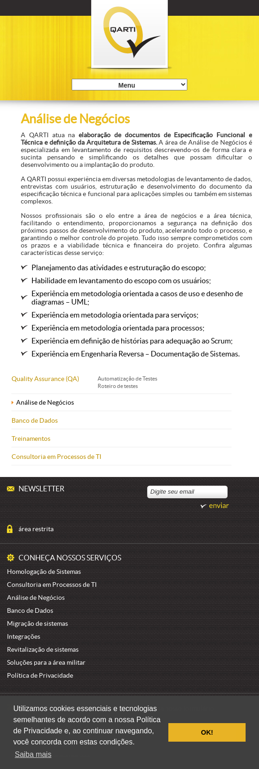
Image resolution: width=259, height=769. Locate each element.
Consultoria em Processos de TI (56, 456)
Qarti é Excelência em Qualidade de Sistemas (129, 39)
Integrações (23, 636)
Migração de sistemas (37, 623)
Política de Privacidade (40, 675)
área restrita (36, 529)
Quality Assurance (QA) (45, 378)
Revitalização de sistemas (43, 649)
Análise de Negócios (45, 402)
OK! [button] (207, 732)
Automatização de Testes (127, 378)
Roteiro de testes (118, 386)
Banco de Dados (35, 420)
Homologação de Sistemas (44, 571)
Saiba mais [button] (33, 754)
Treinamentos (31, 438)
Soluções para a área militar (46, 662)
